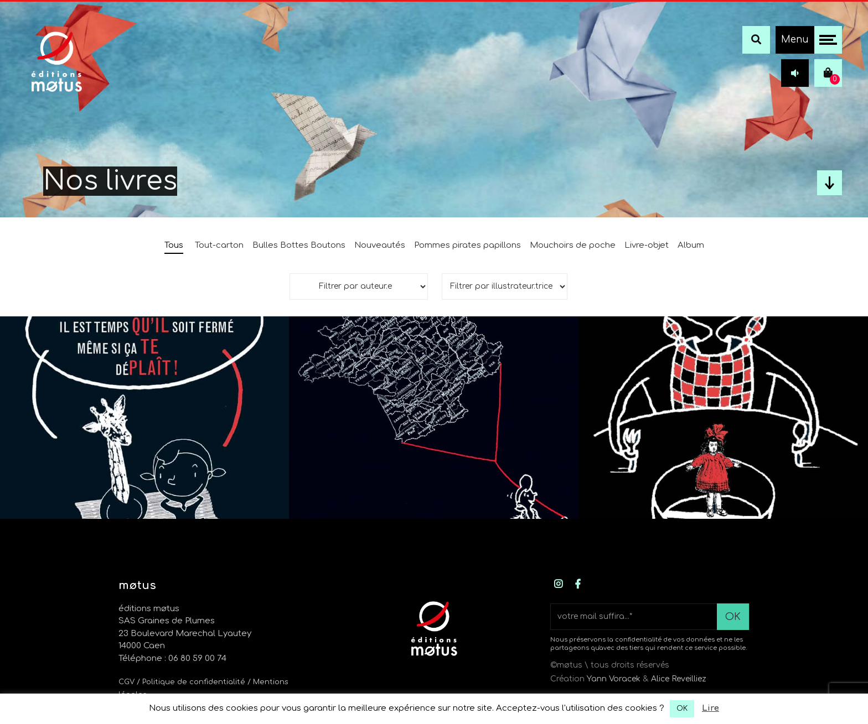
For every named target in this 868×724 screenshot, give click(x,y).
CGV (126, 682)
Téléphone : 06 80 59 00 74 (172, 658)
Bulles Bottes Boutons (298, 245)
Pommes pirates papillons (467, 245)
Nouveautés (379, 245)
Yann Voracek (613, 679)
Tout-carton (219, 245)
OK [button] (682, 708)
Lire (710, 708)
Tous (173, 245)
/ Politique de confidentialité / (195, 682)
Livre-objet (646, 245)
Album (691, 245)
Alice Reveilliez (678, 679)
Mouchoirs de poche (573, 245)
